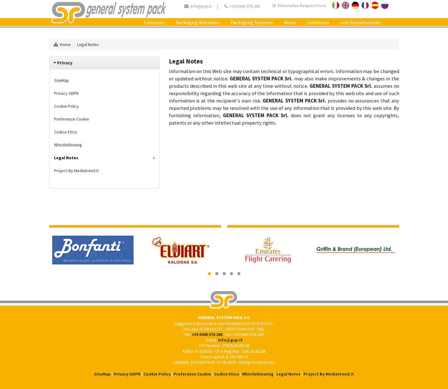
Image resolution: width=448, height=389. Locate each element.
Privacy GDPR (66, 93)
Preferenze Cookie (71, 119)
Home (65, 44)
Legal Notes (88, 44)
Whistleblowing (68, 145)
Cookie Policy (66, 106)
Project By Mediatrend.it (76, 170)
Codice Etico (65, 132)
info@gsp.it (201, 6)
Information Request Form (299, 5)
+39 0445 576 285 (245, 6)
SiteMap (61, 80)
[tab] (104, 62)
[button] (209, 274)
